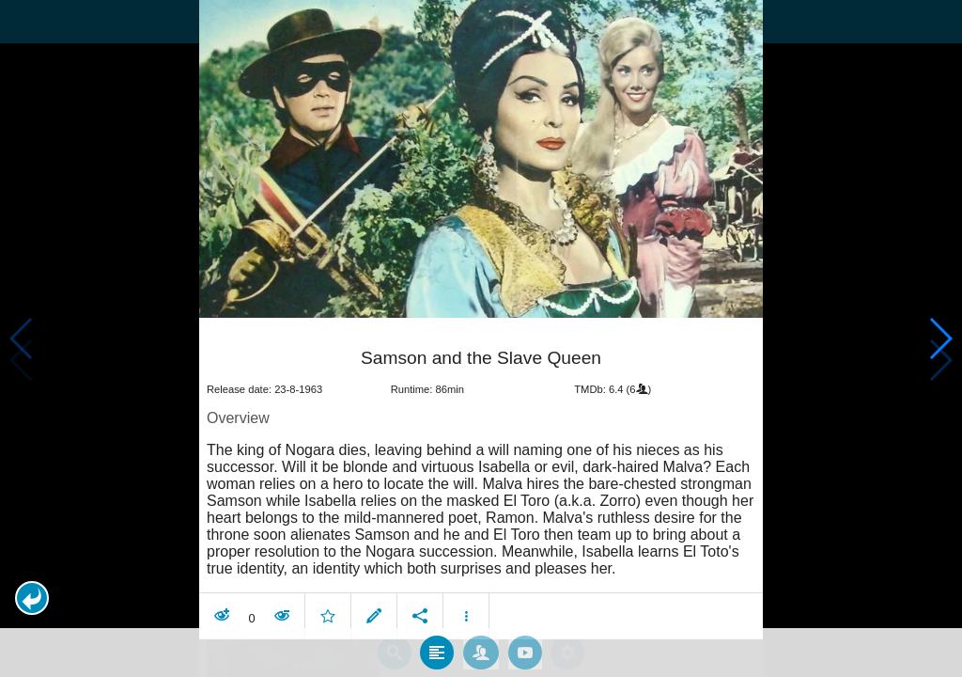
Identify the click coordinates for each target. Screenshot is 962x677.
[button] (32, 598)
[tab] (437, 619)
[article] (481, 448)
